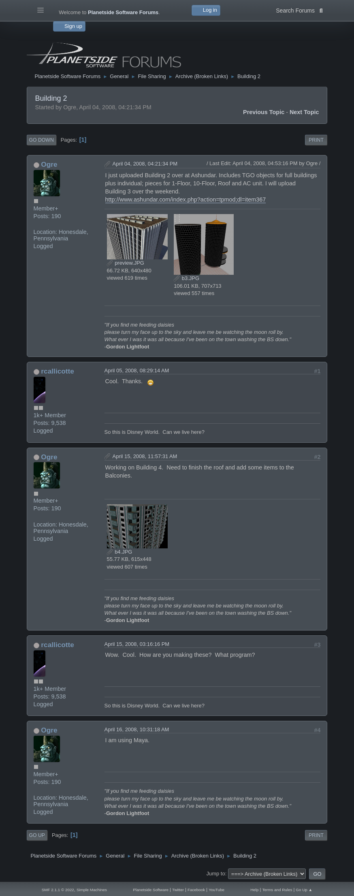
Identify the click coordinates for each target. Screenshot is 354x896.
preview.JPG (125, 263)
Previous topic (263, 112)
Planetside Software (150, 890)
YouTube (216, 890)
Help (254, 890)
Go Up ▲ (304, 890)
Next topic (304, 112)
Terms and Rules (277, 890)
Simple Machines (92, 890)
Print (316, 140)
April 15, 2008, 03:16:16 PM (137, 644)
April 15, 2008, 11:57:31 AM (145, 456)
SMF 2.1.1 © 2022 (58, 890)
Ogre (49, 164)
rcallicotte (57, 371)
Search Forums (299, 9)
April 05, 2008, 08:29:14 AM (136, 370)
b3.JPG (186, 278)
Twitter (178, 890)
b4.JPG (119, 552)
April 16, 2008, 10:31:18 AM (136, 729)
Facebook (196, 890)
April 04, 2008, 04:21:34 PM (145, 164)
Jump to (216, 874)
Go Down (41, 140)
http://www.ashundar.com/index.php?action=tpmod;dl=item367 (185, 199)
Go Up (37, 835)
